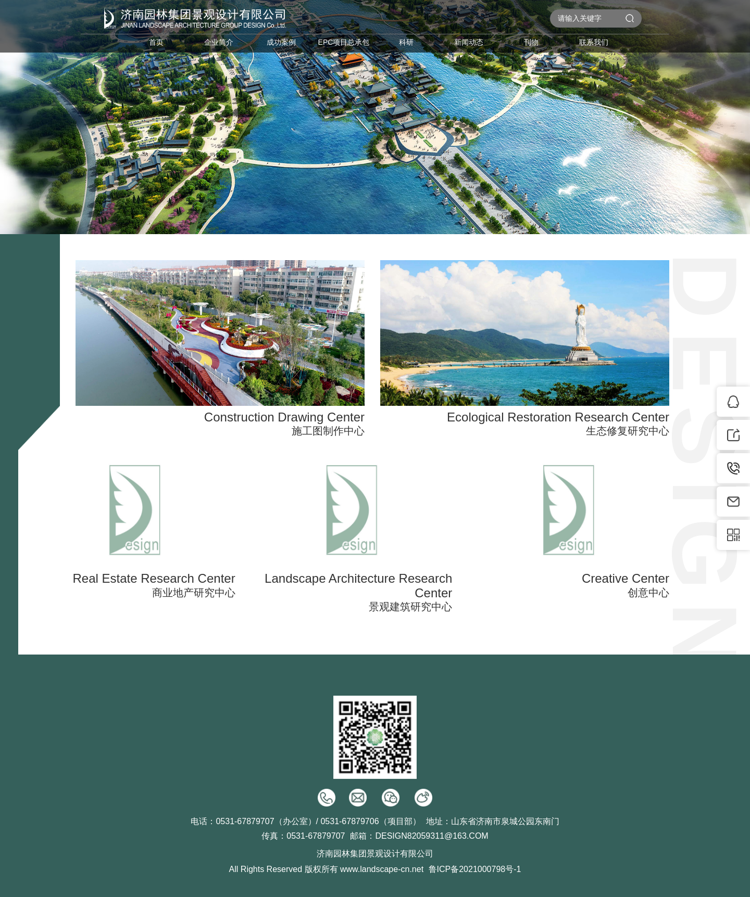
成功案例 (281, 42)
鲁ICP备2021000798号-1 (475, 869)
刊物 (531, 42)
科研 (406, 42)
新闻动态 (468, 42)
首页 (156, 42)
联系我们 (593, 42)
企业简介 (218, 42)
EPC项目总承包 (344, 42)
